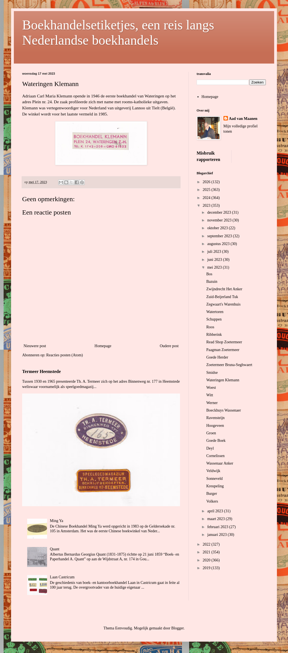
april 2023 (215, 511)
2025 (207, 190)
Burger (211, 493)
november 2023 (219, 220)
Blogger (177, 628)
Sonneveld (214, 478)
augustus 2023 (218, 244)
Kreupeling (215, 486)
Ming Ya (56, 521)
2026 (207, 182)
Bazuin (211, 281)
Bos (209, 274)
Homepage (102, 346)
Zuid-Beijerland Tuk (222, 297)
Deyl (210, 448)
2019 (207, 568)
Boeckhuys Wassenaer (223, 410)
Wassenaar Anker (219, 463)
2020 (207, 560)
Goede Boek (216, 440)
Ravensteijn (215, 418)
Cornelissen (215, 456)
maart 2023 (216, 519)
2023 (207, 205)
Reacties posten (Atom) (64, 355)
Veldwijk (213, 471)
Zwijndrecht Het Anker (224, 289)
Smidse (212, 372)
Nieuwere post (35, 346)
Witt (209, 395)
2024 (207, 198)
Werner (212, 403)
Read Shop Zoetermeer (224, 342)
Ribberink (214, 334)
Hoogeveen (215, 425)
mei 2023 (215, 267)
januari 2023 (217, 535)
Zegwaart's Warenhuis (223, 304)
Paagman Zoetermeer (222, 350)
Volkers (212, 501)
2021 (207, 552)
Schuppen (214, 319)
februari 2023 (218, 527)
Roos (210, 327)
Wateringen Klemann (222, 380)
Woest (211, 387)
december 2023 (219, 212)
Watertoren (214, 312)
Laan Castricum (62, 577)
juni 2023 (215, 260)
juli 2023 (214, 251)
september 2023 (220, 236)
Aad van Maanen (243, 119)
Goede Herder (217, 357)
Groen (211, 433)
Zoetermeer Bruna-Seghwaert (229, 365)
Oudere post (169, 346)
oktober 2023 (218, 228)
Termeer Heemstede (41, 371)
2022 (207, 544)
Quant (54, 549)
